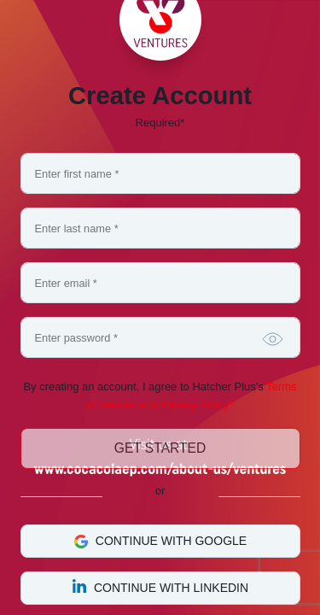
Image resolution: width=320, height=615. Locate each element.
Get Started (160, 448)
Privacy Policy (195, 404)
